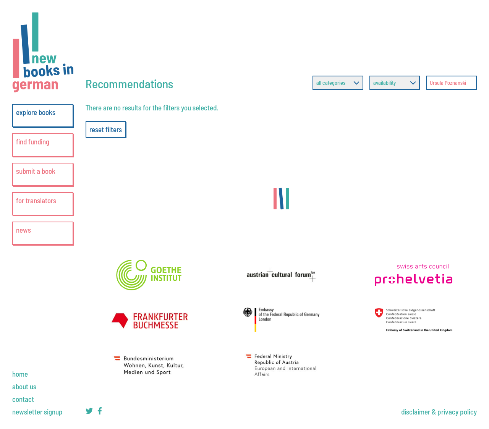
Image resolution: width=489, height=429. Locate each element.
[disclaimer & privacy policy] (439, 411)
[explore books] (42, 115)
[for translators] (42, 203)
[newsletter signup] (37, 411)
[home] (20, 373)
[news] (42, 233)
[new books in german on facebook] (99, 412)
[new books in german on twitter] (89, 412)
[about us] (24, 386)
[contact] (23, 399)
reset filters (105, 129)
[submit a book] (42, 174)
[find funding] (42, 145)
